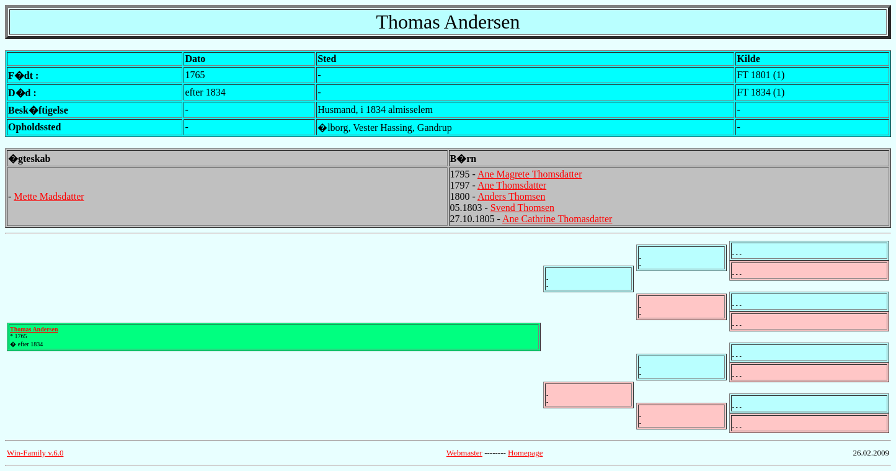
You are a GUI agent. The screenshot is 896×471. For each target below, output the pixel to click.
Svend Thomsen (522, 207)
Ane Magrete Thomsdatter (529, 174)
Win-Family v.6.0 (35, 452)
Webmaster (464, 452)
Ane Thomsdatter (511, 185)
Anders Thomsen (511, 196)
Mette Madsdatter (49, 196)
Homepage (525, 452)
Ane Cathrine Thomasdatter (557, 218)
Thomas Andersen (34, 329)
